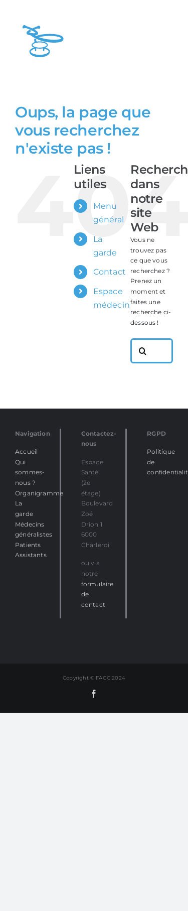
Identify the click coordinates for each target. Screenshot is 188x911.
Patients (28, 545)
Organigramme (39, 493)
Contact (109, 272)
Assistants (31, 555)
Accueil (26, 451)
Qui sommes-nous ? (30, 472)
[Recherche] (142, 350)
